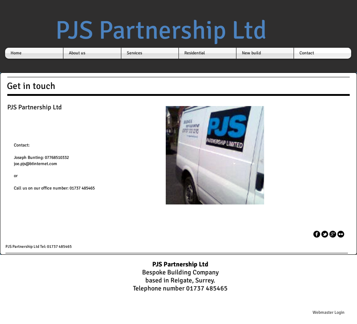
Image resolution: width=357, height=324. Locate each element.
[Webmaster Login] (328, 312)
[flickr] (340, 234)
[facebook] (316, 234)
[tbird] (324, 234)
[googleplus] (332, 234)
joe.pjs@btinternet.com (35, 164)
